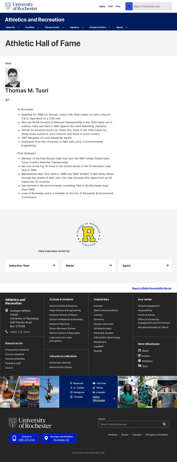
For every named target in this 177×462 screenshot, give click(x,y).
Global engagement (149, 305)
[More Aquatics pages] (82, 27)
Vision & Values (146, 314)
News (143, 350)
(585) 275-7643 (20, 332)
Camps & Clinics (97, 27)
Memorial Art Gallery (60, 367)
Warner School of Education (64, 332)
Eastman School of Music (63, 314)
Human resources (103, 323)
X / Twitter (77, 387)
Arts (143, 366)
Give (118, 6)
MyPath (98, 350)
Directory (99, 319)
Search (101, 419)
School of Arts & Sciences (63, 305)
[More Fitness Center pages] (63, 27)
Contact (98, 314)
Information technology (107, 337)
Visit (110, 6)
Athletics (145, 361)
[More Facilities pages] (38, 27)
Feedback (112, 434)
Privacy (124, 434)
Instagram (77, 392)
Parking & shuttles (104, 332)
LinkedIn (99, 392)
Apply (102, 6)
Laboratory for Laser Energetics (60, 339)
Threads (76, 396)
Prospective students (17, 349)
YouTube (99, 383)
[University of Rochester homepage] (21, 6)
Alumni (9, 367)
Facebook (76, 383)
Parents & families (15, 358)
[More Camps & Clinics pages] (109, 27)
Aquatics (74, 27)
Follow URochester (104, 398)
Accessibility (145, 310)
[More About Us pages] (18, 27)
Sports (119, 27)
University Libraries (60, 362)
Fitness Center (52, 27)
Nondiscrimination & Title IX (153, 327)
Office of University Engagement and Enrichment (154, 321)
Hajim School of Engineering (65, 310)
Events (144, 356)
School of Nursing (59, 323)
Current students (14, 354)
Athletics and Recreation (34, 19)
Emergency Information (157, 434)
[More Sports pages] (126, 27)
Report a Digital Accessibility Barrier (152, 288)
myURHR (98, 346)
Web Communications (106, 310)
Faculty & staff (13, 363)
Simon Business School (62, 328)
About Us (10, 27)
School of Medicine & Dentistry (66, 319)
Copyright (137, 434)
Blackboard (100, 341)
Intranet (98, 305)
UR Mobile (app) (103, 328)
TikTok (98, 387)
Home (8, 63)
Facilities (29, 27)
